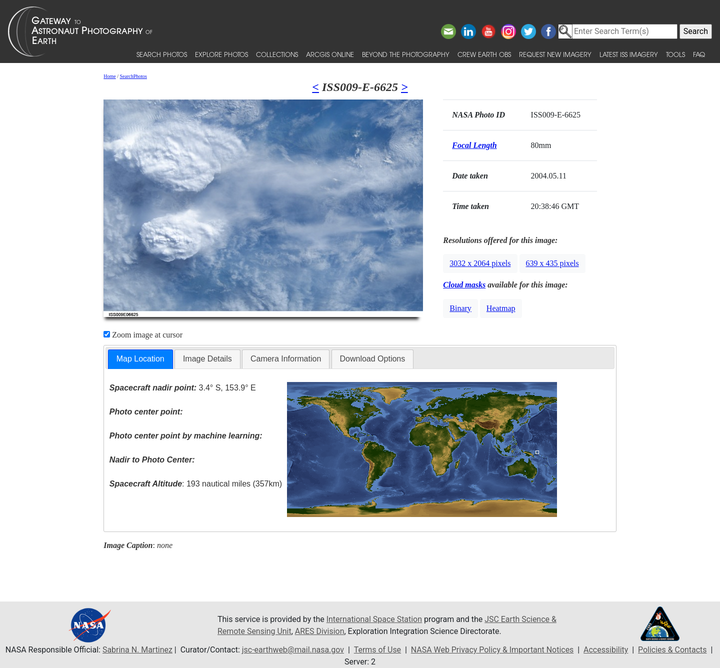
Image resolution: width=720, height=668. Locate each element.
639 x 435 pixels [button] (552, 263)
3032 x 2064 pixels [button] (480, 263)
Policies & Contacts (673, 649)
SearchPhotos (133, 76)
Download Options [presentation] (373, 358)
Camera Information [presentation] (285, 358)
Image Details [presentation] (207, 358)
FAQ (699, 54)
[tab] (140, 359)
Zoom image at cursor (143, 334)
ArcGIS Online (330, 54)
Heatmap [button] (501, 308)
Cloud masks (464, 284)
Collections (277, 54)
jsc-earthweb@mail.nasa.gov (293, 649)
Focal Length (474, 145)
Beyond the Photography (406, 54)
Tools (675, 54)
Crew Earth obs (484, 54)
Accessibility (606, 649)
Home (110, 76)
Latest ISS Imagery (629, 54)
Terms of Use (377, 649)
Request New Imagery (555, 54)
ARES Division (319, 631)
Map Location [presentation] (140, 358)
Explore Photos (221, 54)
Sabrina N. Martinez (137, 649)
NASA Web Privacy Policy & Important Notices (492, 649)
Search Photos (161, 54)
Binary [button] (461, 308)
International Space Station (374, 619)
